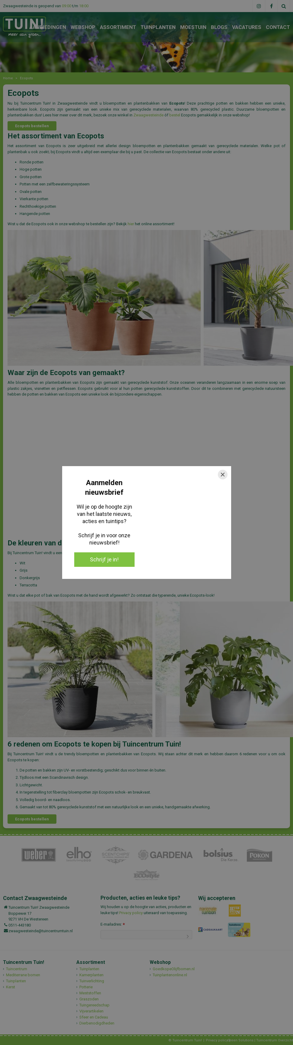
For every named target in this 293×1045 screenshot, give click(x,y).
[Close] (223, 474)
